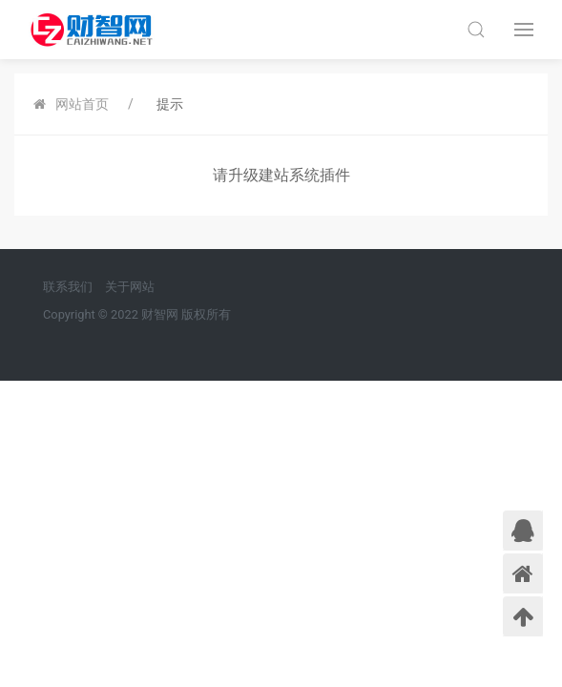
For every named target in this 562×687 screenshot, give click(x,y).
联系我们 (68, 287)
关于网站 (130, 287)
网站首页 (82, 104)
